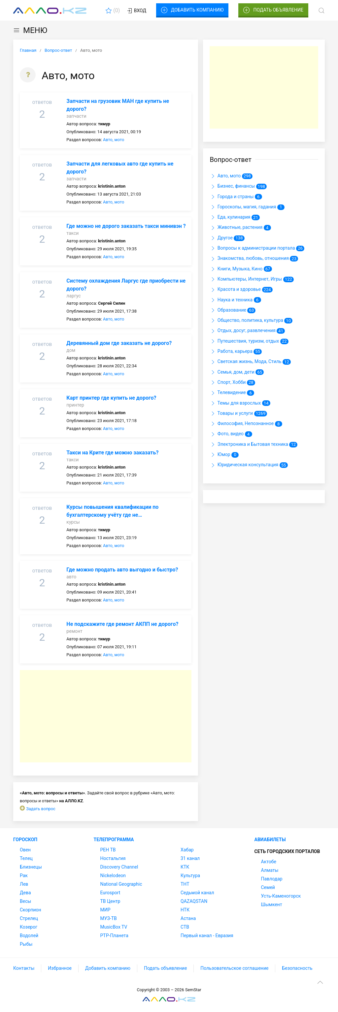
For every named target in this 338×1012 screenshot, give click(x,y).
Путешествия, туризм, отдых (249, 341)
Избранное (60, 968)
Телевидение (232, 393)
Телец (26, 858)
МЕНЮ (30, 30)
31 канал (190, 858)
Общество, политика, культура (251, 320)
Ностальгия (113, 858)
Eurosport (110, 892)
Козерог (28, 927)
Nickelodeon (113, 875)
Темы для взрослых (240, 403)
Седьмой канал (197, 892)
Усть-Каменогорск (281, 896)
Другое (227, 238)
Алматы (270, 870)
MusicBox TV (113, 927)
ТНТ (185, 884)
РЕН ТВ (108, 849)
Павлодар (272, 878)
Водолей (29, 935)
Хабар (187, 849)
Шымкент (271, 904)
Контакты (23, 968)
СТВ (185, 927)
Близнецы (31, 867)
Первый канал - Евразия (207, 935)
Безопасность (297, 968)
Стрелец (29, 918)
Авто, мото (113, 139)
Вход (136, 11)
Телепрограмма (114, 839)
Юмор (224, 454)
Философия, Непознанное (246, 423)
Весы (25, 901)
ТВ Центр (110, 901)
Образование (232, 310)
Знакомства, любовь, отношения (254, 259)
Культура (190, 875)
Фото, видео (231, 434)
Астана (188, 918)
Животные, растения (240, 228)
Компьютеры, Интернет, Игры (252, 279)
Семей (268, 887)
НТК (185, 909)
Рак (24, 875)
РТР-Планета (114, 935)
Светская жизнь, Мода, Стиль (250, 362)
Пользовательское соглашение (234, 968)
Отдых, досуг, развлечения (247, 331)
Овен (25, 849)
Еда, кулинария (234, 217)
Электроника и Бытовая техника (253, 444)
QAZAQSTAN (194, 901)
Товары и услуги (238, 413)
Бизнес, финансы (238, 186)
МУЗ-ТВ (108, 918)
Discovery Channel (119, 867)
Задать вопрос (40, 808)
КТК (185, 867)
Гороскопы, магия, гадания (247, 207)
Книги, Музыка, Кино (241, 269)
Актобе (268, 861)
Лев (24, 884)
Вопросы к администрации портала (257, 248)
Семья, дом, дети (237, 372)
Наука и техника (235, 300)
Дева (25, 892)
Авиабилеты (270, 839)
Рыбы (26, 944)
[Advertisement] (105, 716)
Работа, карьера (236, 351)
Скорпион (30, 909)
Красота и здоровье (241, 290)
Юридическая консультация (248, 465)
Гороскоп (25, 839)
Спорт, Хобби (232, 382)
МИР (105, 909)
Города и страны (236, 197)
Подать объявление (273, 10)
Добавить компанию (192, 10)
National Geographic (121, 884)
